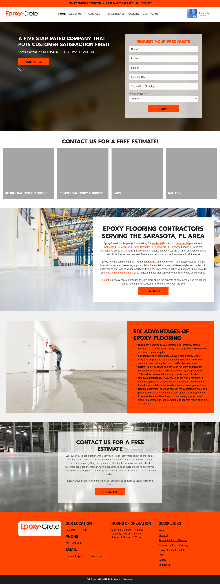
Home (162, 530)
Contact (105, 280)
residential (157, 243)
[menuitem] (62, 13)
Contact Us (164, 564)
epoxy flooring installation (120, 272)
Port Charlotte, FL (144, 247)
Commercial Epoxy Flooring (173, 545)
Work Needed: (136, 93)
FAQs (161, 555)
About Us (163, 535)
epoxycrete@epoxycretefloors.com (84, 556)
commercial (182, 243)
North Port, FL (162, 247)
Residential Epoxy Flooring (173, 540)
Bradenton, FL (126, 247)
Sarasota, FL (111, 247)
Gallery (162, 559)
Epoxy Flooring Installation (173, 550)
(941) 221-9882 (74, 543)
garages (151, 261)
